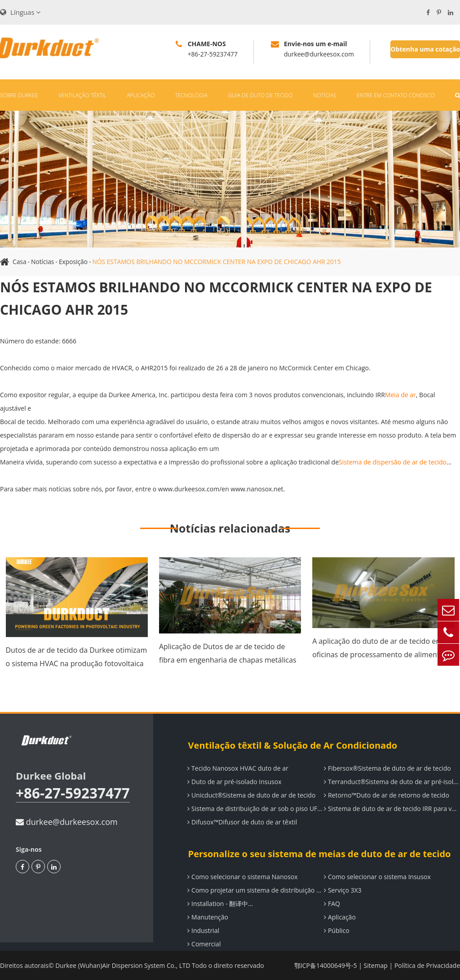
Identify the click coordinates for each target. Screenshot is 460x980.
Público (336, 930)
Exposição (73, 261)
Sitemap (376, 965)
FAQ (331, 903)
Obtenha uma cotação (425, 49)
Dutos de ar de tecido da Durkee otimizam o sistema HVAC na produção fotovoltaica (76, 656)
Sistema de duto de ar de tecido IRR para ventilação (391, 808)
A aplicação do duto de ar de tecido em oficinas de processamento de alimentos (379, 647)
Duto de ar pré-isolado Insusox (234, 781)
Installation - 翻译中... (219, 903)
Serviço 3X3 (342, 890)
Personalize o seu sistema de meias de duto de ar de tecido (318, 854)
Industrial (203, 930)
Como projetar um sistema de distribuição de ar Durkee (255, 890)
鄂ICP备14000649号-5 (325, 965)
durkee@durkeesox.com (67, 821)
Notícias (324, 95)
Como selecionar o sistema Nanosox (242, 876)
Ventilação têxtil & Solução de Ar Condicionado (291, 745)
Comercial (203, 944)
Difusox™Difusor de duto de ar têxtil (241, 822)
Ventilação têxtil (82, 95)
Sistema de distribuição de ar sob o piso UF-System (255, 808)
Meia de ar (400, 394)
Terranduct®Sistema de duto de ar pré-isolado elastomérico (391, 781)
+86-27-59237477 (74, 793)
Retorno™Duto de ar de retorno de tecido (386, 795)
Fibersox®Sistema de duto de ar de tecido (386, 768)
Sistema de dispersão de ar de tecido (393, 462)
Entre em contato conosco (396, 95)
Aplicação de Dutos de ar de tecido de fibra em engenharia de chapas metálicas (227, 653)
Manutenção (207, 917)
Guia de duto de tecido (260, 95)
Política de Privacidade (427, 965)
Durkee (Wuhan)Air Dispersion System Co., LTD (123, 965)
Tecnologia (191, 95)
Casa (20, 261)
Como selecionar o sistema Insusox (376, 876)
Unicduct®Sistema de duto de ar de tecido (251, 795)
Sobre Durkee (19, 95)
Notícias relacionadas (230, 528)
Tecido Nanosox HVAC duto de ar (237, 768)
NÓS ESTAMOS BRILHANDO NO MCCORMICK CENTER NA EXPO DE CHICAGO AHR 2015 (219, 261)
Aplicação (141, 95)
